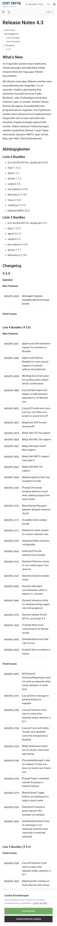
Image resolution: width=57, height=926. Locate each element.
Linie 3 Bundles (13, 41)
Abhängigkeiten (11, 34)
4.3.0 (8, 49)
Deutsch (13, 6)
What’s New (9, 30)
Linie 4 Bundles (13, 38)
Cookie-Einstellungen (28, 919)
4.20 (48, 12)
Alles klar (28, 911)
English (5, 6)
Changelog (9, 45)
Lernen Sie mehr (40, 903)
